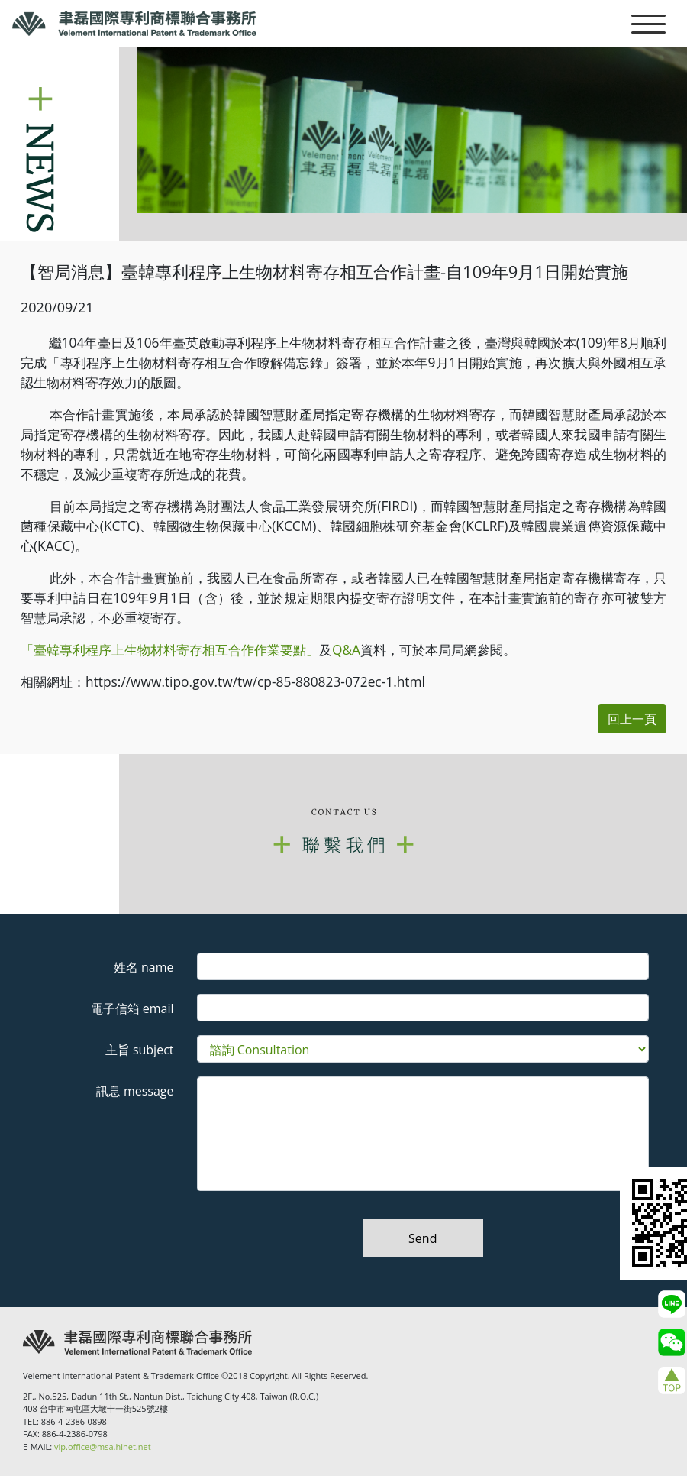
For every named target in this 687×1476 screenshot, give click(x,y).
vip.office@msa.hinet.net (102, 1446)
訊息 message (135, 1091)
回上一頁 (632, 718)
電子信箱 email (132, 1008)
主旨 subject (139, 1049)
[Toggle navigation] (648, 23)
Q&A (346, 649)
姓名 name (144, 967)
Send (422, 1238)
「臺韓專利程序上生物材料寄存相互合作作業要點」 (170, 649)
